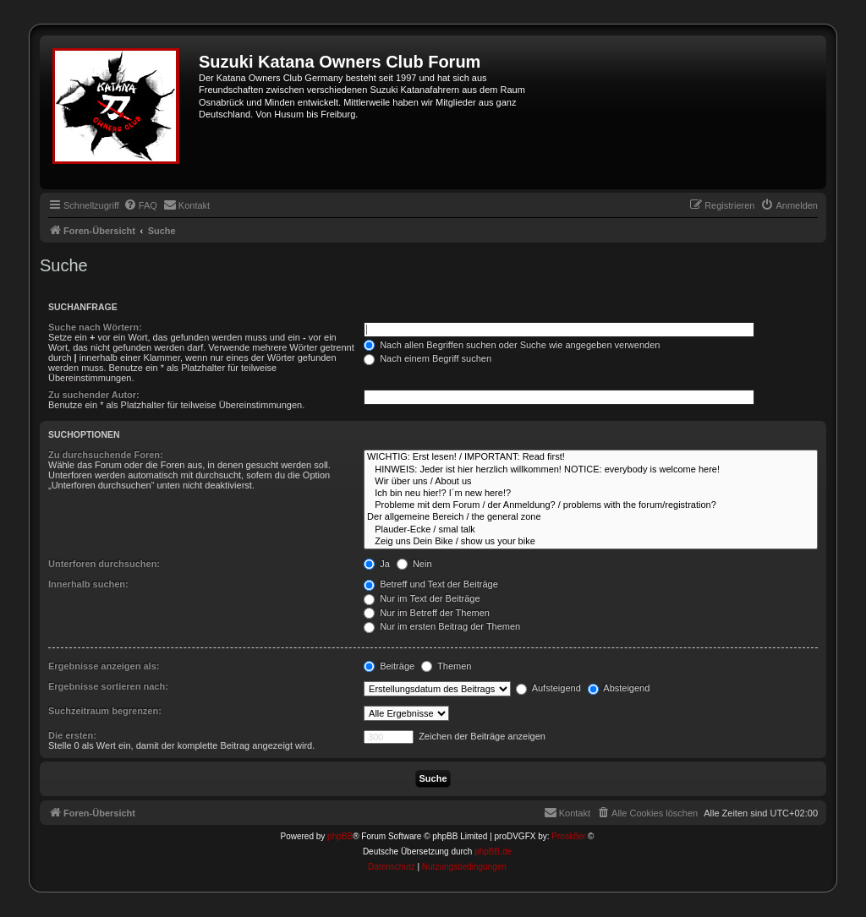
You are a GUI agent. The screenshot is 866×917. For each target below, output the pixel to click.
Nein (414, 564)
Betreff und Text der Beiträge (431, 584)
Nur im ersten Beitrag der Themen (442, 626)
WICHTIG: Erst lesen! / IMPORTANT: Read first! (590, 457)
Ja (377, 564)
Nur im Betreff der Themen (427, 613)
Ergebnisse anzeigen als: (103, 666)
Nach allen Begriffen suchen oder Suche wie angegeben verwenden (512, 345)
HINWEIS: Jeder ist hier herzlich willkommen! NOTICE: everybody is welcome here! (590, 470)
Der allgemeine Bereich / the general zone (590, 517)
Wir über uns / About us (590, 482)
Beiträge (389, 666)
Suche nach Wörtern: (95, 327)
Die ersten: (72, 735)
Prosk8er (568, 836)
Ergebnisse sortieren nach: (108, 686)
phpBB (340, 836)
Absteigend (619, 688)
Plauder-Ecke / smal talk (590, 530)
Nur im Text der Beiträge (422, 598)
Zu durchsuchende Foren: (105, 455)
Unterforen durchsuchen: (104, 564)
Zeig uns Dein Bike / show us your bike (590, 542)
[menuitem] (140, 205)
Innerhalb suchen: (88, 584)
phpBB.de (493, 851)
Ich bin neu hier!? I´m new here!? (590, 493)
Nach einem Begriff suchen (427, 358)
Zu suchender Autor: (94, 395)
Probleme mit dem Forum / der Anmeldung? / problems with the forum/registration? (590, 505)
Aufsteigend (548, 688)
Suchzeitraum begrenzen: (105, 711)
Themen (446, 666)
